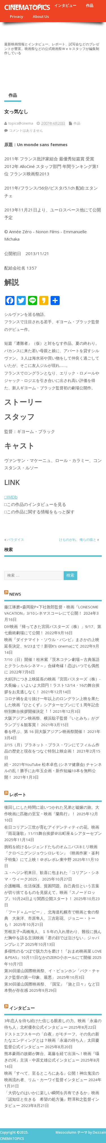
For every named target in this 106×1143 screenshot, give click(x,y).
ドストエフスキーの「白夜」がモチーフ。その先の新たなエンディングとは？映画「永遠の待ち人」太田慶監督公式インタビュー (51, 1040)
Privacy (16, 16)
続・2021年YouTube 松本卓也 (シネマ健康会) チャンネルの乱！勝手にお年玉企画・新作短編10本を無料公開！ (53, 771)
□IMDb (11, 497)
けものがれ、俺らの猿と (77, 539)
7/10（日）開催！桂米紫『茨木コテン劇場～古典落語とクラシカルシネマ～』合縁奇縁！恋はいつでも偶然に (51, 666)
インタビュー (65, 5)
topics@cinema (20, 123)
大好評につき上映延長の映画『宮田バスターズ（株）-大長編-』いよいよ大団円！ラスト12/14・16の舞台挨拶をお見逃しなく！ (52, 685)
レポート (17, 794)
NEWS (15, 594)
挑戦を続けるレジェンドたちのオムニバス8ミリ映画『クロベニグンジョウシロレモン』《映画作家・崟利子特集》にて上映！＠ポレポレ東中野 (51, 853)
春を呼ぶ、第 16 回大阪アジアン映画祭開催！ (45, 731)
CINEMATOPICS (27, 7)
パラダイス (15, 539)
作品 (89, 5)
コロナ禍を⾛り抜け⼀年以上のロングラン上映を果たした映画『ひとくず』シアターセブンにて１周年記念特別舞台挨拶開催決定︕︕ (51, 705)
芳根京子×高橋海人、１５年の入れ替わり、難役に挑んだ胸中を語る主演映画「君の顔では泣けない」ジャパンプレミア (52, 938)
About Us (41, 16)
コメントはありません (26, 130)
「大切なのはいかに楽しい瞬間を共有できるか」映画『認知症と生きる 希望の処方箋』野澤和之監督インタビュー (51, 1099)
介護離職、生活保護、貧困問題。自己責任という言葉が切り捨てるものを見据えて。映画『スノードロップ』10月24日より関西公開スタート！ (51, 892)
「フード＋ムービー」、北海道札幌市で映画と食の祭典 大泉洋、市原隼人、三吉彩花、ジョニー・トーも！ (51, 918)
